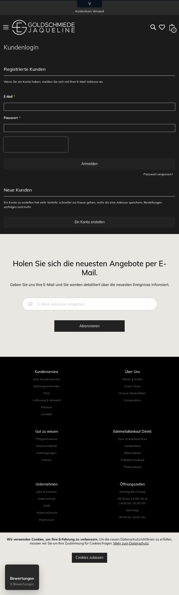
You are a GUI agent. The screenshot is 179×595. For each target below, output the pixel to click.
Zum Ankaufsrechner (132, 439)
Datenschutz (46, 498)
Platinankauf (132, 467)
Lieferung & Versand (47, 400)
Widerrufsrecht (46, 512)
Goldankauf (132, 446)
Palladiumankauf (132, 460)
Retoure (46, 407)
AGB (46, 506)
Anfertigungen (47, 453)
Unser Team (132, 386)
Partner (47, 460)
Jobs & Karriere (46, 492)
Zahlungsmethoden (46, 386)
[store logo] (43, 27)
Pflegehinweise (46, 439)
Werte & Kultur (132, 379)
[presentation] (36, 144)
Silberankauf (132, 453)
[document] (89, 550)
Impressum (46, 520)
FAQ (47, 393)
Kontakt (46, 414)
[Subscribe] (89, 326)
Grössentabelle (46, 446)
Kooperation (132, 400)
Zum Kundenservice (46, 379)
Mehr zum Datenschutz (131, 543)
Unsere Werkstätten (132, 393)
